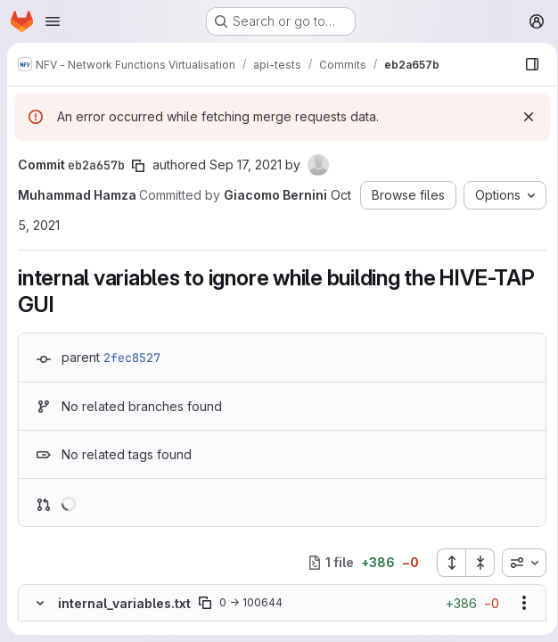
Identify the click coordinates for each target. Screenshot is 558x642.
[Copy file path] (205, 602)
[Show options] (518, 602)
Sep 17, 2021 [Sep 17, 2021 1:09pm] (245, 164)
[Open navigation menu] (52, 21)
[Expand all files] (445, 562)
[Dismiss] (522, 117)
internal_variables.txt (124, 603)
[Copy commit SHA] (138, 166)
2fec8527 (131, 358)
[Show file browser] (526, 64)
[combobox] (518, 562)
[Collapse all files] (474, 562)
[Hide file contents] (40, 602)
